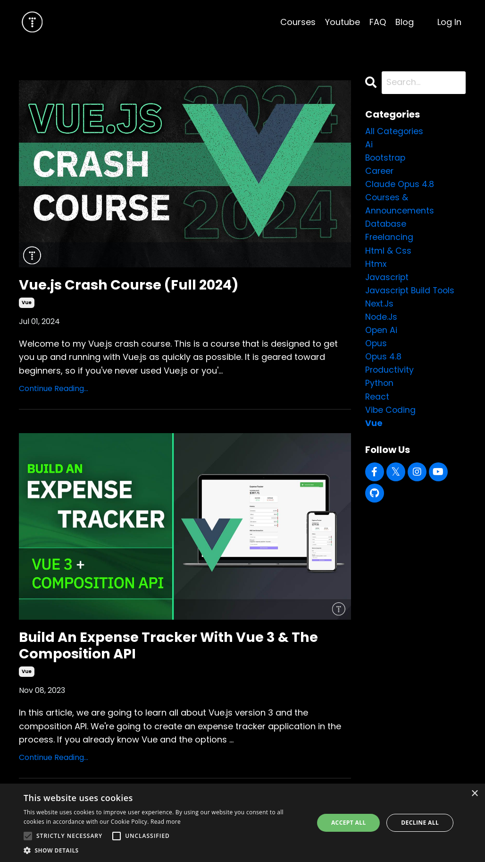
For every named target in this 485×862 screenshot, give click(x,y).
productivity (390, 376)
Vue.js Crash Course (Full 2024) (133, 285)
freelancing (389, 240)
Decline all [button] (420, 823)
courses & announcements (400, 206)
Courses (298, 22)
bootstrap (386, 158)
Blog (404, 22)
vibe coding (391, 417)
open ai (381, 335)
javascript (387, 281)
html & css (388, 253)
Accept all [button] (348, 823)
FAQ (377, 22)
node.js (381, 321)
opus (376, 349)
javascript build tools (411, 294)
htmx (376, 267)
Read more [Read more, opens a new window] (166, 822)
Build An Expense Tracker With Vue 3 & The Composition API (173, 647)
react (377, 403)
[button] (164, 850)
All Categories (394, 131)
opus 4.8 (383, 362)
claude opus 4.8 (400, 185)
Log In (449, 22)
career (379, 172)
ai (369, 145)
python (379, 389)
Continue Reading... (53, 389)
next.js (379, 308)
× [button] (474, 793)
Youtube (342, 22)
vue (27, 303)
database (386, 226)
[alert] (242, 823)
